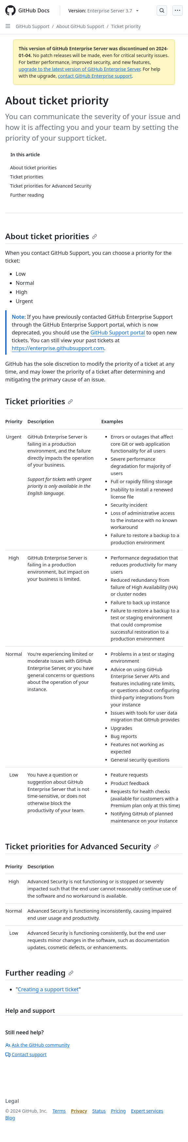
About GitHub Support (80, 26)
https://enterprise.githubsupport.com (58, 348)
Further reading (39, 972)
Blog (10, 1118)
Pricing (118, 1111)
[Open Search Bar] (162, 10)
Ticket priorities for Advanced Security (82, 846)
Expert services (147, 1111)
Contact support (25, 1054)
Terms (59, 1111)
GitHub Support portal (117, 332)
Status (99, 1111)
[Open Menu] (177, 10)
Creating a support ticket (48, 989)
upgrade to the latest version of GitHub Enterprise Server (79, 69)
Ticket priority (126, 26)
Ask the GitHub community (37, 1045)
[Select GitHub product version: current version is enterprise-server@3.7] (103, 11)
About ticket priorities (51, 236)
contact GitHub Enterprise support (95, 76)
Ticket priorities (39, 401)
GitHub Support (32, 26)
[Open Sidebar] (8, 26)
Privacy (79, 1111)
